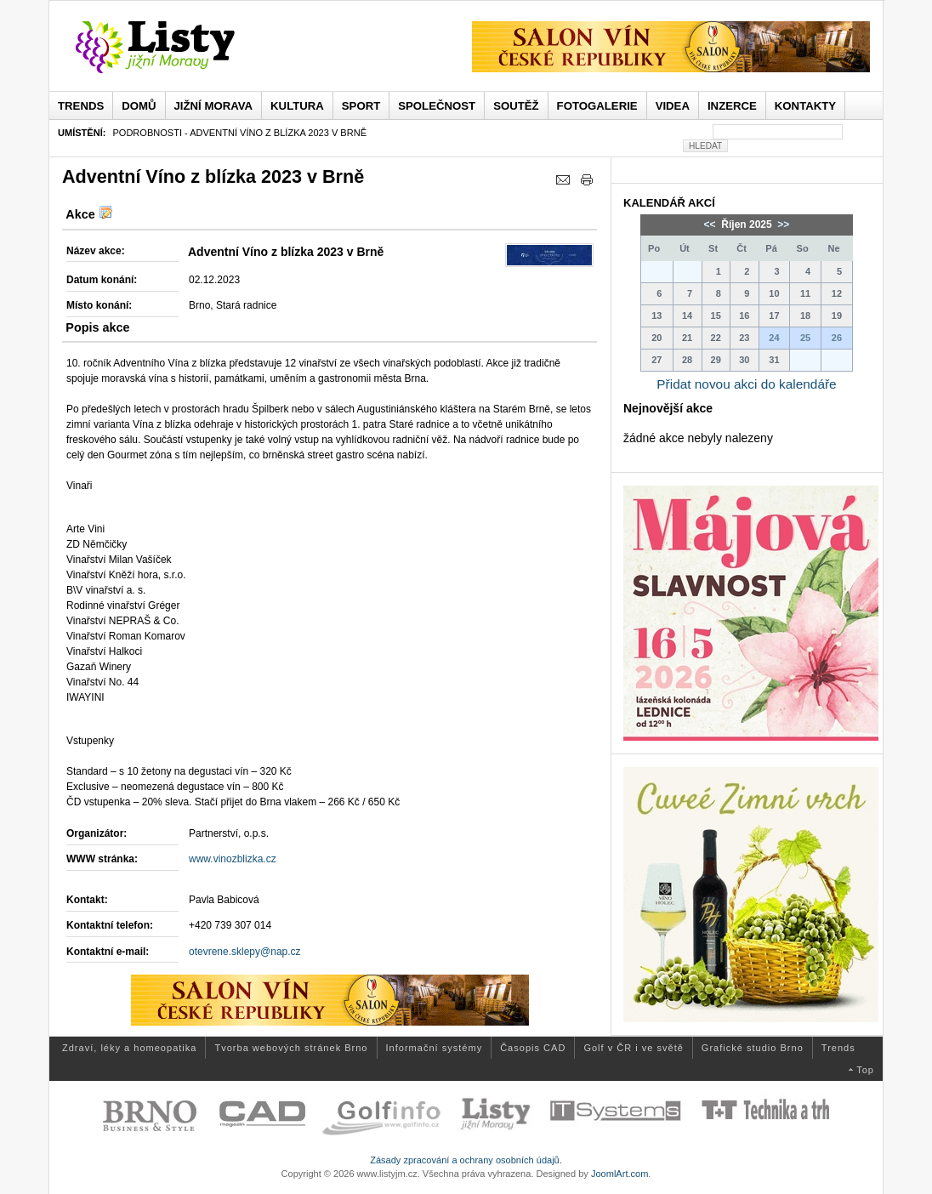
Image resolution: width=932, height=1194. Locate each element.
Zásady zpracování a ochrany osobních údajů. (466, 1160)
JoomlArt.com (619, 1173)
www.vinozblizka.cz (232, 859)
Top (865, 1070)
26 (837, 338)
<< (711, 224)
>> (782, 224)
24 (774, 338)
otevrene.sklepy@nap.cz (245, 952)
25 (805, 338)
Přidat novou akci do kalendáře (746, 384)
